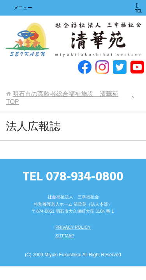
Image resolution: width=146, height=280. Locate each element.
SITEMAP (64, 235)
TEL (138, 7)
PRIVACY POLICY (73, 227)
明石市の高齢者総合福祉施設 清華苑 (73, 39)
